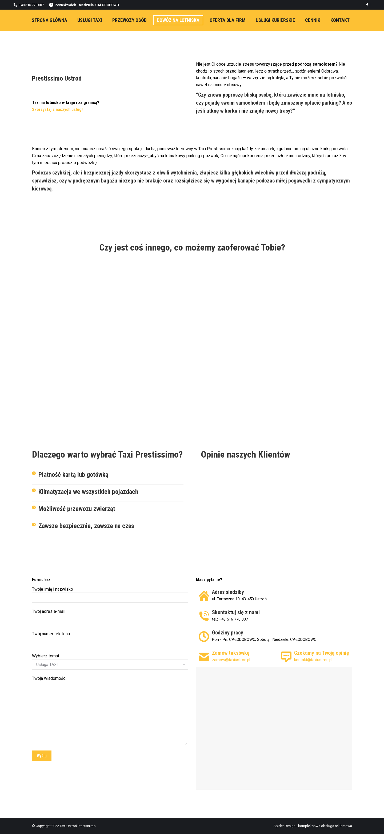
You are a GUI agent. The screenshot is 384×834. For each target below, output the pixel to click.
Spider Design (284, 826)
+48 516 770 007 (28, 5)
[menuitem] (49, 20)
